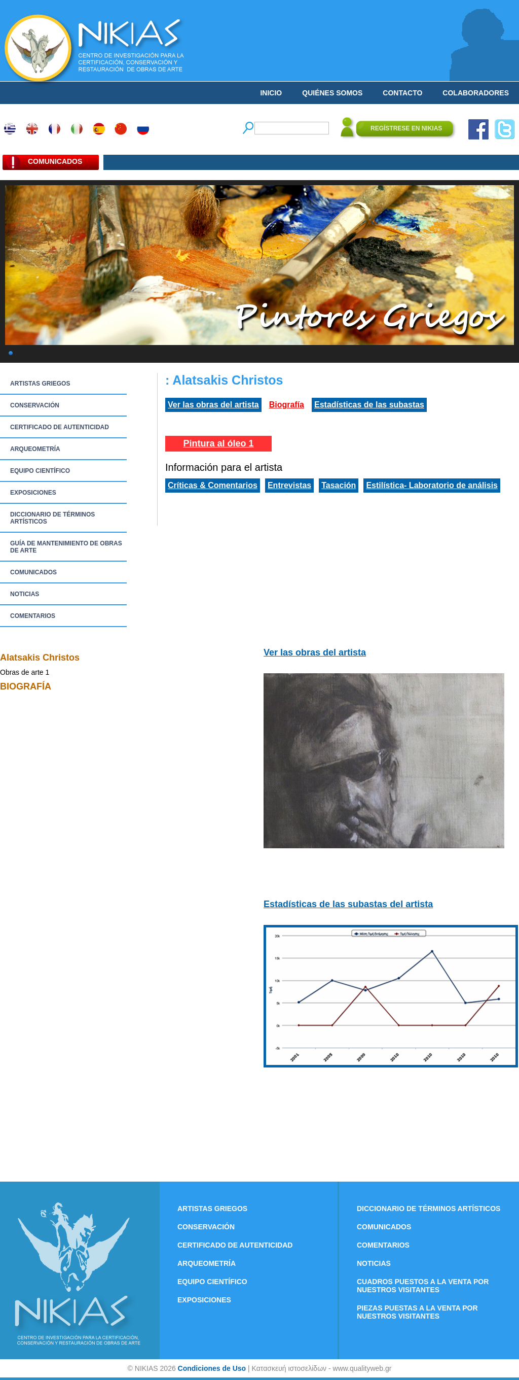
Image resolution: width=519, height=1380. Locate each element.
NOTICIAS (24, 594)
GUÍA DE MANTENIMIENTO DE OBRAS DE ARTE (66, 547)
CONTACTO (402, 93)
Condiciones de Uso (212, 1368)
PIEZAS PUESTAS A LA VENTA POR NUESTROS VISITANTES (417, 1312)
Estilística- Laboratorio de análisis (432, 485)
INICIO (271, 93)
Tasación (338, 485)
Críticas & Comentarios (212, 485)
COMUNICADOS (33, 572)
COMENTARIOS (32, 615)
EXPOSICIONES (33, 492)
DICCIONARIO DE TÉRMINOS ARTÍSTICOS (52, 518)
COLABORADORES (475, 93)
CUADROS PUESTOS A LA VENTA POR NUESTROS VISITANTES (423, 1286)
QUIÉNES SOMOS (332, 93)
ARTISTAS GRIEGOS (40, 383)
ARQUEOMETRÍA (35, 449)
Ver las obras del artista (213, 404)
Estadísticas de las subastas (369, 404)
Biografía (286, 404)
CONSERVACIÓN (34, 405)
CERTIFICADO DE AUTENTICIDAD (59, 427)
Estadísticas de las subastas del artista (348, 904)
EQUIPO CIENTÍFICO (40, 470)
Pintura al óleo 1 (218, 443)
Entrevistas (289, 485)
